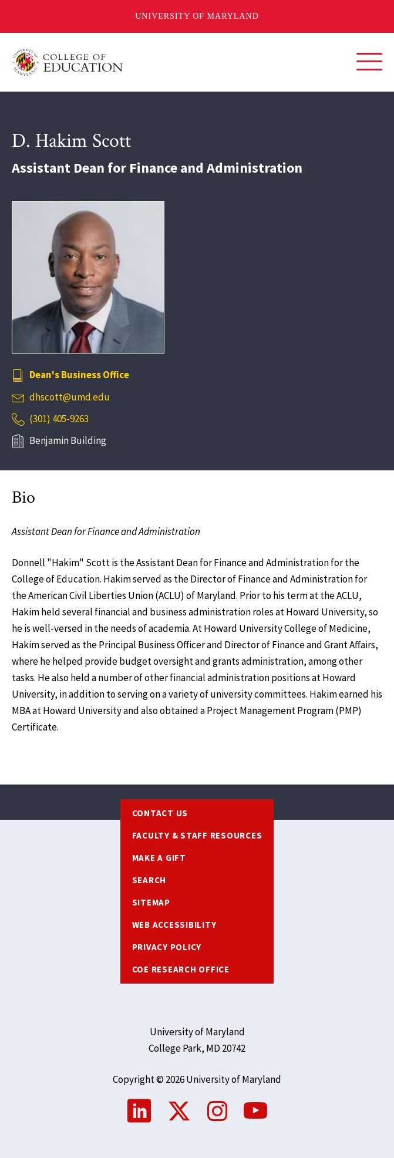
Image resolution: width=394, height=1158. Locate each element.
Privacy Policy (167, 946)
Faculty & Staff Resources (197, 835)
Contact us (160, 813)
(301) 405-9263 (59, 418)
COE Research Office (181, 969)
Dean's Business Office (79, 374)
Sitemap (151, 902)
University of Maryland (197, 16)
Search (149, 880)
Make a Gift (159, 857)
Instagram (217, 1111)
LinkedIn (139, 1111)
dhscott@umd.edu (69, 397)
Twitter (179, 1111)
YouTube (255, 1111)
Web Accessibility (174, 924)
